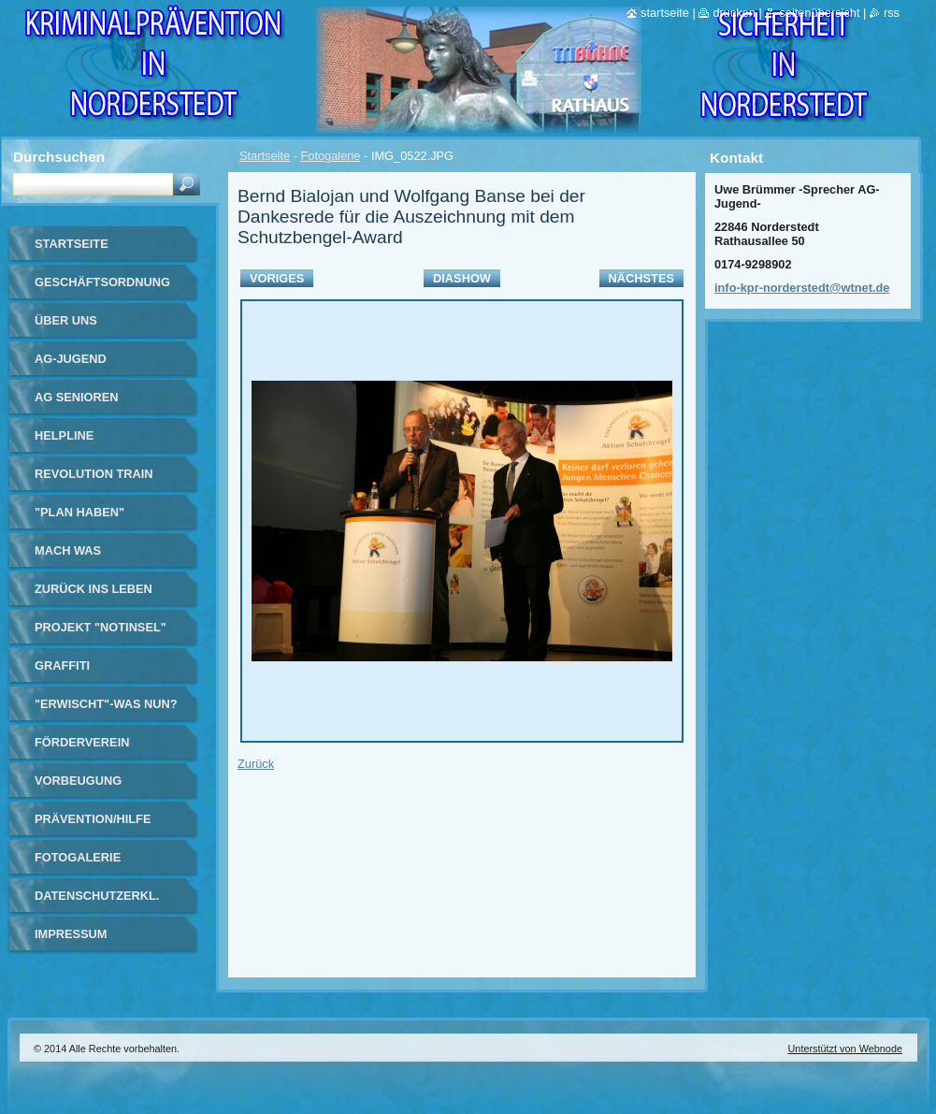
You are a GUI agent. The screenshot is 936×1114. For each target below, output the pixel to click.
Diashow (462, 278)
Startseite (264, 156)
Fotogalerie (330, 156)
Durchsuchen (59, 157)
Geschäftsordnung (102, 282)
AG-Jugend (71, 359)
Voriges (277, 278)
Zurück (256, 764)
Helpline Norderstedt (80, 442)
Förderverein (82, 742)
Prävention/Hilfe (93, 819)
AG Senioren (77, 397)
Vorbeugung (78, 781)
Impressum (71, 934)
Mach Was (68, 550)
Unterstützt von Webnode (844, 1048)
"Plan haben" (79, 512)
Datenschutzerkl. (97, 896)
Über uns (66, 320)
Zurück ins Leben (93, 589)
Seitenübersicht (819, 13)
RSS (892, 13)
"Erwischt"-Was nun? (106, 704)
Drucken (734, 13)
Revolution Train (94, 474)
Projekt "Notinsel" (100, 627)
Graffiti (62, 665)
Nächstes (641, 278)
